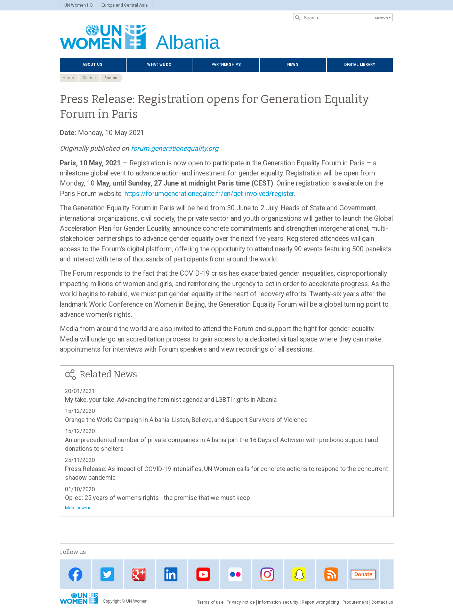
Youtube (203, 574)
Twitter (107, 574)
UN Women (136, 601)
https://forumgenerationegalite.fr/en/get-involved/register (209, 194)
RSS (331, 574)
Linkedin (171, 574)
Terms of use (210, 602)
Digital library (359, 64)
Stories (89, 78)
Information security (278, 602)
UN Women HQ (78, 5)
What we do (159, 64)
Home (68, 78)
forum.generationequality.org (174, 148)
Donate (363, 574)
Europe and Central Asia (125, 5)
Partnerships (226, 64)
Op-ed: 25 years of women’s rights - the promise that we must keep (157, 497)
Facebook (75, 574)
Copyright (112, 601)
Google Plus (139, 574)
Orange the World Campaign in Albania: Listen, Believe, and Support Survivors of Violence (186, 419)
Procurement (355, 602)
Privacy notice (241, 602)
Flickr (235, 574)
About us (93, 64)
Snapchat (299, 574)
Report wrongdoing (320, 602)
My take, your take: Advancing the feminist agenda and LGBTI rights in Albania (171, 399)
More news (76, 507)
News (292, 64)
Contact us (382, 602)
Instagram (267, 574)
